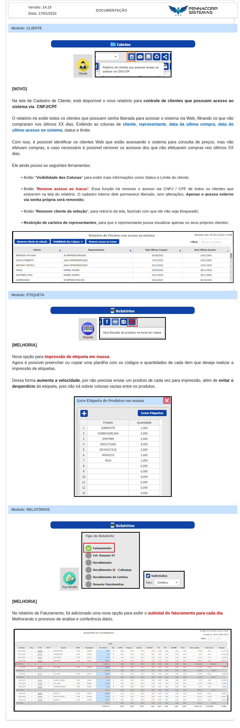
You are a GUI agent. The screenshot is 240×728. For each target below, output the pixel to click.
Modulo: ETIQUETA (27, 295)
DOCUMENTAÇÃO (111, 10)
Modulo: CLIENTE (26, 28)
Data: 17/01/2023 (42, 13)
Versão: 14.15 (40, 7)
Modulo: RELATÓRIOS (30, 509)
